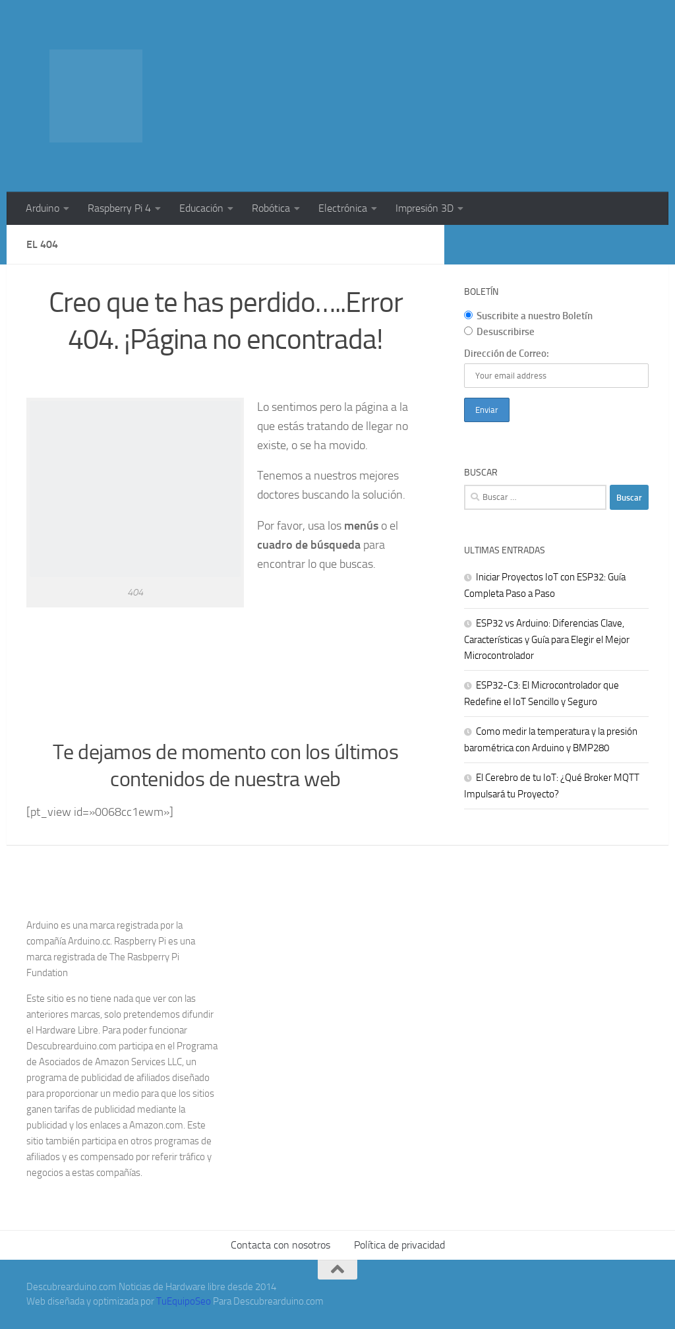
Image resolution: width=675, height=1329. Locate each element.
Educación (201, 208)
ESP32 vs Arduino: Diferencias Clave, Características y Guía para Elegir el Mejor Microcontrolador (547, 639)
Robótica (271, 208)
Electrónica (342, 208)
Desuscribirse (499, 332)
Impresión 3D (425, 208)
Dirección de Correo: (506, 353)
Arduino (42, 208)
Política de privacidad (399, 1245)
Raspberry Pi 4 (119, 208)
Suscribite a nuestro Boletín (528, 316)
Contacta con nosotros (280, 1245)
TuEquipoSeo (183, 1301)
